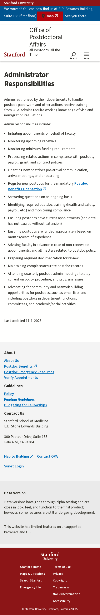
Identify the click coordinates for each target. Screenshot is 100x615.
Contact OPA (47, 456)
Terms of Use (62, 567)
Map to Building (19, 456)
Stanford (14, 55)
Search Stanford (31, 580)
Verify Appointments (21, 377)
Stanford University (19, 3)
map (55, 17)
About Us (11, 360)
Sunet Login (14, 466)
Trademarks (61, 587)
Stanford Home (30, 567)
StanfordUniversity (50, 557)
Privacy (58, 574)
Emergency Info (30, 587)
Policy (9, 393)
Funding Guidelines (19, 399)
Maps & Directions (32, 574)
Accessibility (61, 601)
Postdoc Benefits (21, 366)
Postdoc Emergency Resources (29, 372)
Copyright (60, 580)
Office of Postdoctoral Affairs (45, 37)
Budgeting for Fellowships (25, 405)
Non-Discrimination (66, 594)
